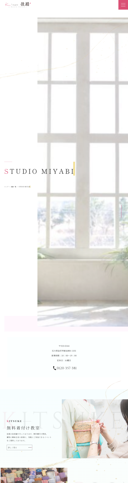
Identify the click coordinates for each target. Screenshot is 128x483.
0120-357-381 (65, 368)
